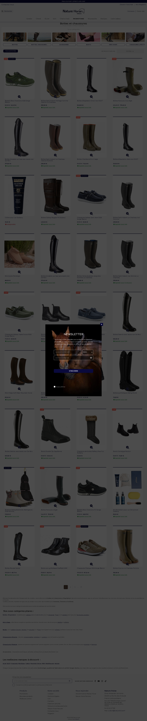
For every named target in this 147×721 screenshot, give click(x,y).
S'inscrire (73, 371)
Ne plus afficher (60, 387)
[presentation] (68, 365)
